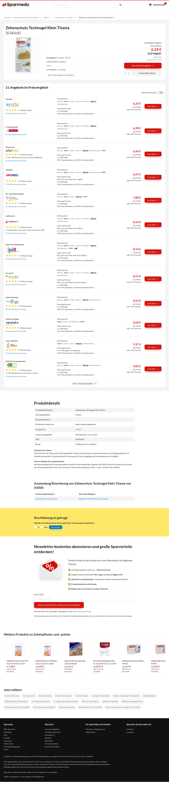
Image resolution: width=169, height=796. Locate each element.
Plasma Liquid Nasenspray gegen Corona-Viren (123, 707)
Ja (38, 527)
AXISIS (48, 66)
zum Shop (153, 106)
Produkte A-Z (50, 735)
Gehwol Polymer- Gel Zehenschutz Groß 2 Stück (47, 661)
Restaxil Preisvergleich (90, 702)
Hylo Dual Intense (45, 696)
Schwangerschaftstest (67, 707)
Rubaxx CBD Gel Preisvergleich (16, 702)
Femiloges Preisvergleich (41, 702)
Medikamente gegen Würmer (132, 702)
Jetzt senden (55, 527)
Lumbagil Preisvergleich (100, 696)
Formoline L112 (29, 696)
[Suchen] (120, 4)
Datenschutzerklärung (82, 611)
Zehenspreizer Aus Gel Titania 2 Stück (133, 661)
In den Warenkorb (146, 73)
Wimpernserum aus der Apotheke (17, 707)
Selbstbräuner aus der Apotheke (90, 707)
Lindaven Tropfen (81, 696)
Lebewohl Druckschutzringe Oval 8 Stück (75, 661)
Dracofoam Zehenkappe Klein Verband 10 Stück (104, 661)
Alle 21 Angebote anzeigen (84, 384)
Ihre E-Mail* (39, 594)
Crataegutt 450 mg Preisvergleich (66, 702)
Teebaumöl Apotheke (110, 702)
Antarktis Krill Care (12, 696)
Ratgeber (48, 738)
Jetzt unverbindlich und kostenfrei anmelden (59, 605)
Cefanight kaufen (149, 696)
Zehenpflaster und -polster (46, 499)
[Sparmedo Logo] (15, 4)
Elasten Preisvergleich (64, 696)
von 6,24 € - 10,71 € (58, 58)
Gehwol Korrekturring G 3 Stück (18, 661)
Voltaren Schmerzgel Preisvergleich (126, 696)
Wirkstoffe (49, 741)
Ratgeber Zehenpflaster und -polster (93, 499)
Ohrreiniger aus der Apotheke (44, 707)
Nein (46, 527)
